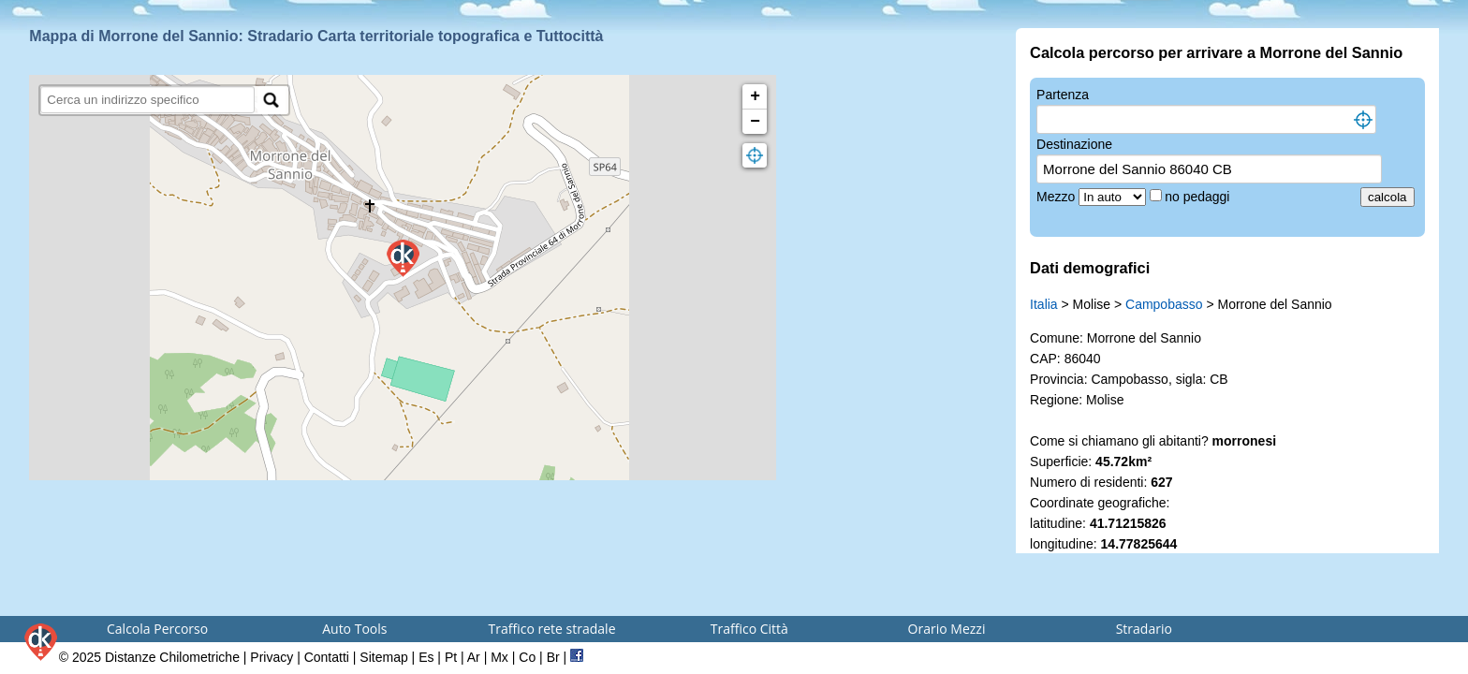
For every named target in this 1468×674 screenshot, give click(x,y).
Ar (473, 657)
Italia (1044, 304)
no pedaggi (1199, 196)
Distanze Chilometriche (172, 657)
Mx (499, 657)
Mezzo (1057, 196)
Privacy (271, 657)
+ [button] (755, 96)
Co (527, 657)
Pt (451, 657)
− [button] (755, 121)
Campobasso (1164, 304)
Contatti (326, 657)
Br (553, 657)
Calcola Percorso (157, 628)
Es (425, 657)
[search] (147, 99)
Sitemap (383, 657)
